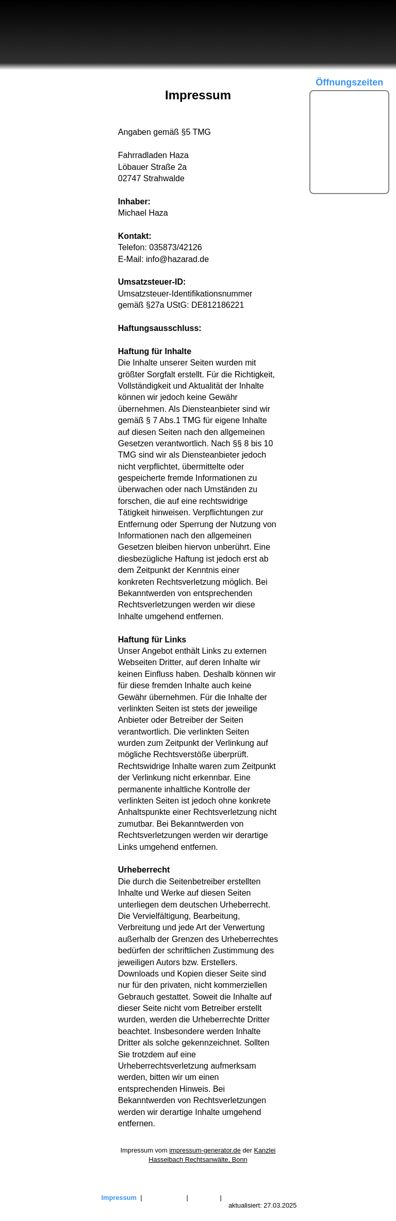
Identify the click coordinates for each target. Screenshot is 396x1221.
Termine (23, 123)
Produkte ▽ (30, 143)
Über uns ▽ (31, 104)
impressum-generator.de (205, 1150)
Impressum (119, 1197)
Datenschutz (164, 1197)
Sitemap (204, 1197)
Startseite (26, 84)
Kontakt (23, 182)
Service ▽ (27, 163)
